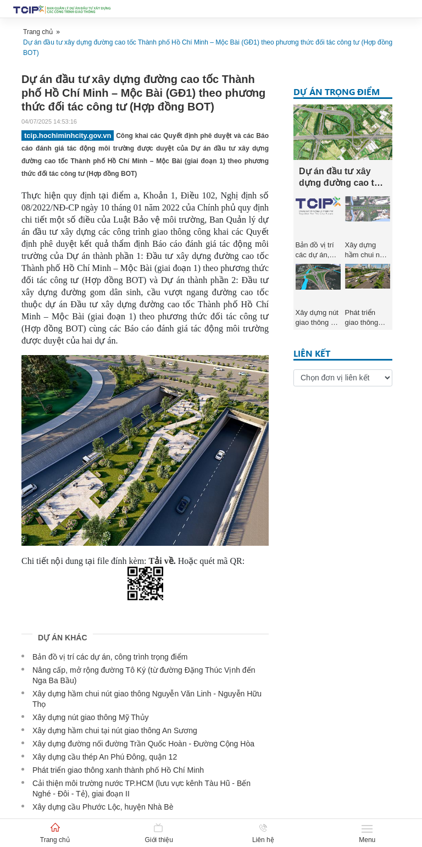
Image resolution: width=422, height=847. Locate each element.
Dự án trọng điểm (336, 91)
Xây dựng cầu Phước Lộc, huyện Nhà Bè (102, 806)
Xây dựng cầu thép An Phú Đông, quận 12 (104, 756)
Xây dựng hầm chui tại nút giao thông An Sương (114, 730)
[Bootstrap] (62, 9)
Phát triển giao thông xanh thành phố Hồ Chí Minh (118, 770)
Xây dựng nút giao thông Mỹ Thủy (90, 717)
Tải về (161, 561)
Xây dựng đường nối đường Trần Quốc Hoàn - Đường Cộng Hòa (143, 743)
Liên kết (311, 353)
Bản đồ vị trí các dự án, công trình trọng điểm (109, 656)
